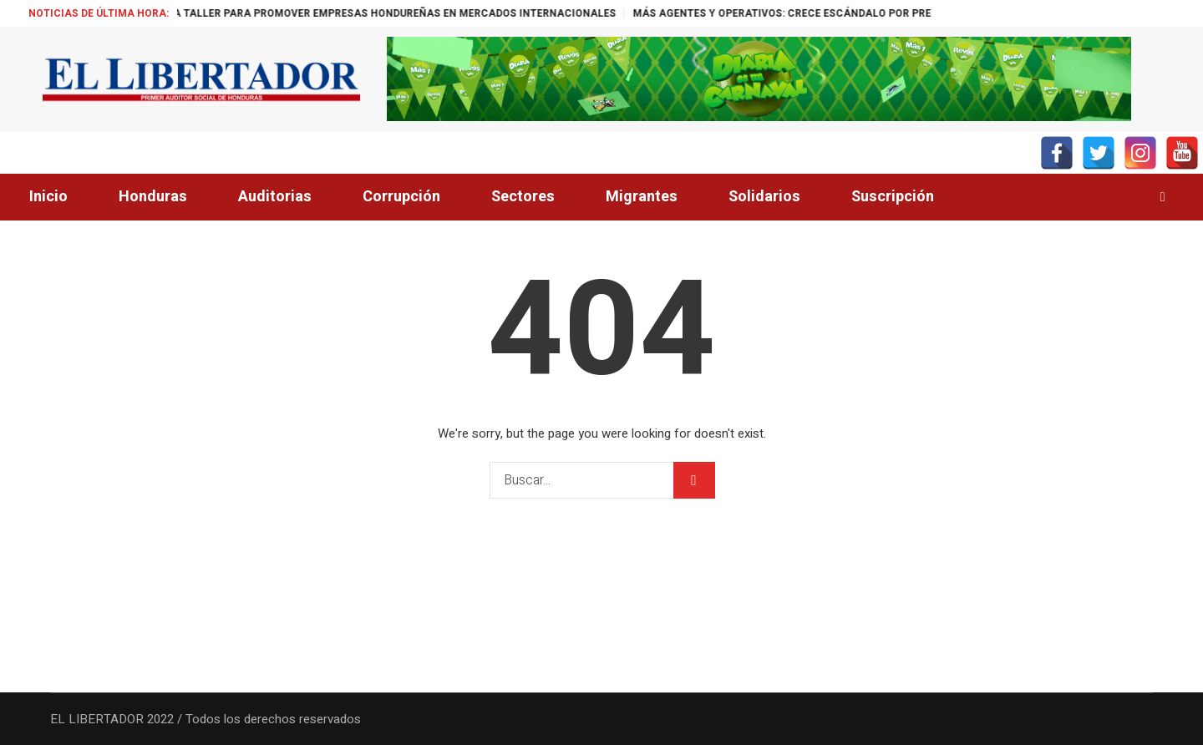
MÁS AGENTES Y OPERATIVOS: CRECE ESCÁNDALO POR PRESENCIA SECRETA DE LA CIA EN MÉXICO (927, 13)
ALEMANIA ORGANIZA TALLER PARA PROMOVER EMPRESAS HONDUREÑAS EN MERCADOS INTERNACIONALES (389, 13)
